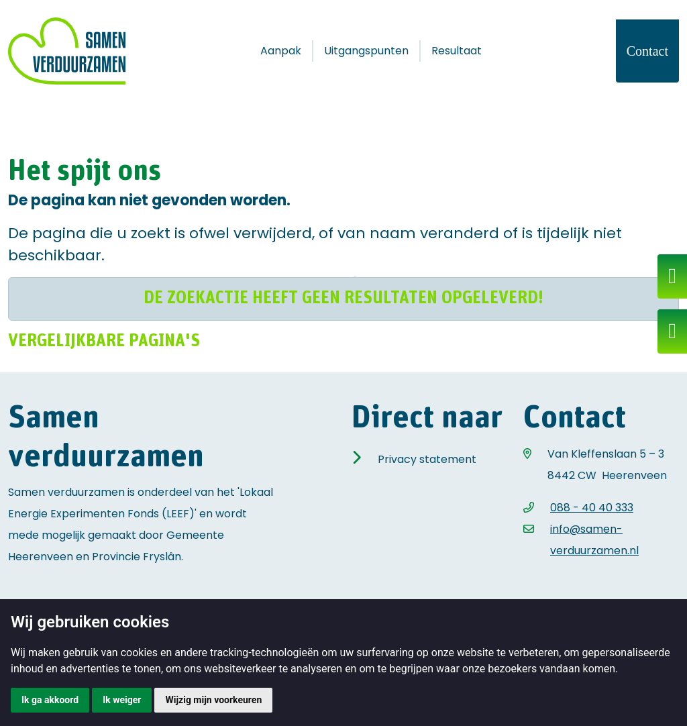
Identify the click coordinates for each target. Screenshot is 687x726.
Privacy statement (427, 459)
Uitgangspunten (366, 50)
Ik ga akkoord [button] (49, 699)
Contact (647, 51)
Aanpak (280, 50)
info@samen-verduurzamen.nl (594, 539)
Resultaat (456, 50)
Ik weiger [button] (122, 699)
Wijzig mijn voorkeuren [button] (213, 699)
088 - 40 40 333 (591, 507)
